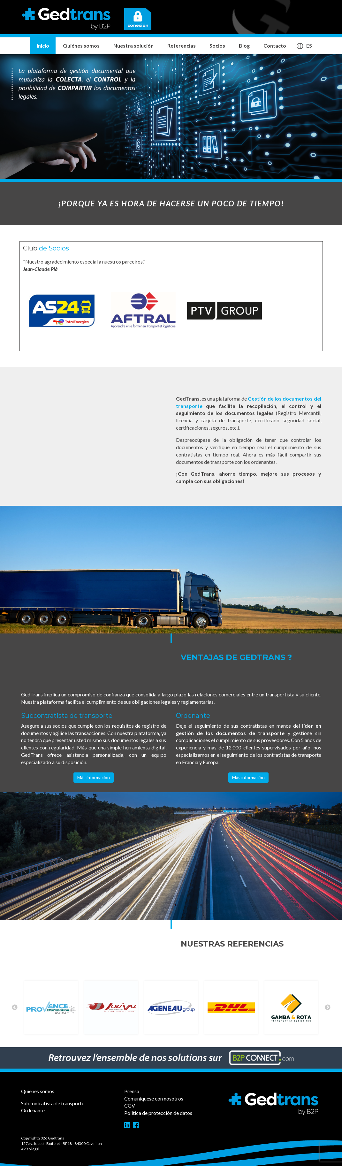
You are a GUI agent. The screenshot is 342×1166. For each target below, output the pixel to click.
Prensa (131, 1091)
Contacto (274, 45)
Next (327, 1007)
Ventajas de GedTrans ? (236, 657)
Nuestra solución (133, 45)
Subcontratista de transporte (52, 1103)
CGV (129, 1105)
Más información (93, 777)
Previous (14, 1007)
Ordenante (33, 1110)
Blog (244, 45)
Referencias (181, 45)
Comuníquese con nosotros (153, 1098)
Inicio (43, 45)
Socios (217, 45)
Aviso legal (30, 1149)
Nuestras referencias (232, 943)
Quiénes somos (81, 45)
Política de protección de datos (158, 1113)
